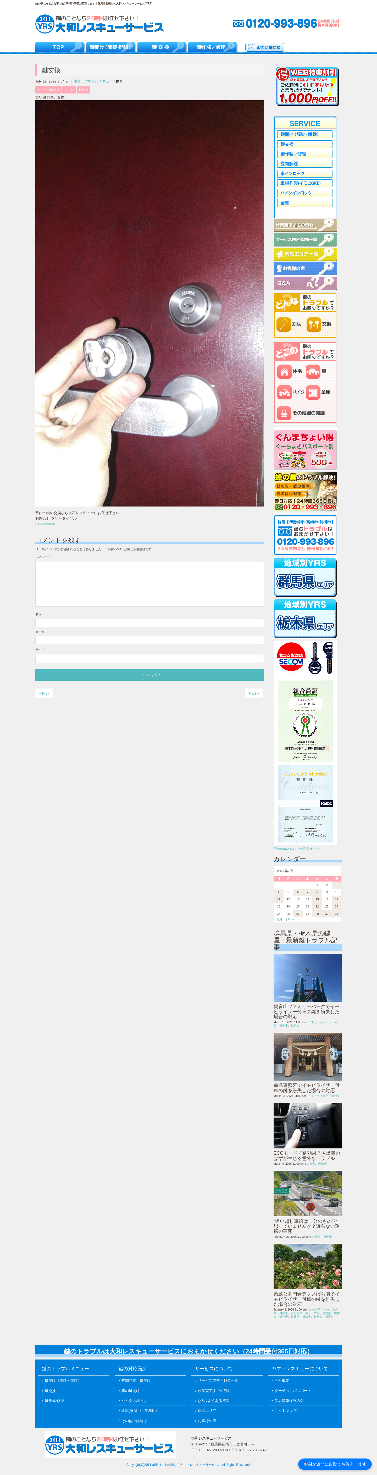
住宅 (77, 81)
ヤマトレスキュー (98, 81)
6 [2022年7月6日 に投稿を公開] (298, 892)
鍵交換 (83, 90)
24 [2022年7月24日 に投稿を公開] (336, 906)
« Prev (44, 693)
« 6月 (278, 919)
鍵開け (329, 1316)
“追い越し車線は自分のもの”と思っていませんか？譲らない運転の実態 (307, 1226)
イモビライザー (318, 1022)
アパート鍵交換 (48, 90)
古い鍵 (69, 90)
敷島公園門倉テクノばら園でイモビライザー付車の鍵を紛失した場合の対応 (307, 1299)
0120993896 (45, 524)
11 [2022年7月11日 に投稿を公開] (278, 899)
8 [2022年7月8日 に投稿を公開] (317, 892)
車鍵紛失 (296, 1313)
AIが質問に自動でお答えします (335, 1464)
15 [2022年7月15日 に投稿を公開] (317, 899)
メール (40, 632)
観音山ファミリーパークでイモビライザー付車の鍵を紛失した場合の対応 (307, 1011)
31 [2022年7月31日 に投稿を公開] (336, 913)
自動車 (283, 1025)
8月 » (289, 919)
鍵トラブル (312, 1313)
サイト (40, 650)
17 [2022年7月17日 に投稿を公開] (336, 899)
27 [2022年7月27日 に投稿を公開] (298, 913)
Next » (254, 693)
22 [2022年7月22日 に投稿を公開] (317, 906)
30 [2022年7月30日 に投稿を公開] (326, 913)
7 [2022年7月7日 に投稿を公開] (307, 892)
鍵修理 (295, 1316)
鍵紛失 (295, 1025)
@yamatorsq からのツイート (297, 848)
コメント (42, 557)
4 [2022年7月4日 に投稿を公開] (278, 892)
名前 (38, 614)
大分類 (311, 1163)
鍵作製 (283, 1316)
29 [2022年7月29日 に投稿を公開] (317, 913)
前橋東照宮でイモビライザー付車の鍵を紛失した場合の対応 (307, 1088)
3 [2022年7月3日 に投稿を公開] (336, 885)
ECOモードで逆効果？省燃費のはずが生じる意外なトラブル (307, 1156)
